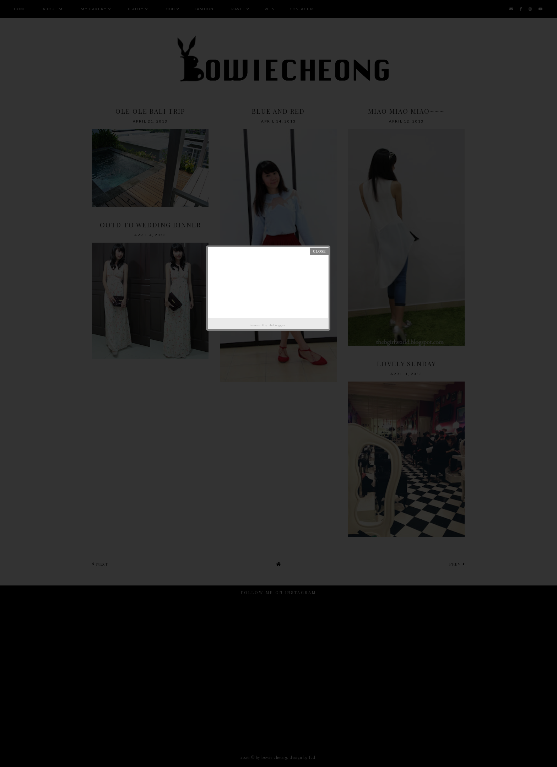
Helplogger (277, 325)
